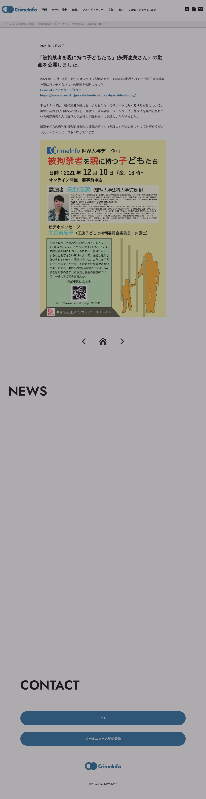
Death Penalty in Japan (142, 10)
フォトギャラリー (92, 10)
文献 (110, 10)
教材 (121, 10)
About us (200, 9)
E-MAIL (103, 718)
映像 (74, 10)
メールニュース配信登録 (194, 9)
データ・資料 (59, 10)
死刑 (44, 10)
